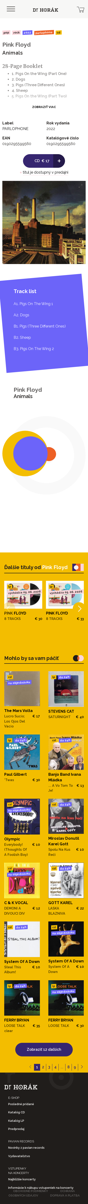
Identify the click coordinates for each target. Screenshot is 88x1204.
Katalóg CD (16, 1112)
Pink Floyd (16, 44)
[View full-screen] (80, 186)
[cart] (80, 9)
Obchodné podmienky (30, 1191)
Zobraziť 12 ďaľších (44, 1049)
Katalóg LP (16, 1120)
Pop (6, 32)
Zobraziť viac (44, 107)
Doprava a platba (65, 1195)
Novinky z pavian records (26, 1147)
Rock (16, 32)
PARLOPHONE (44, 32)
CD (59, 32)
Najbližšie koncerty (22, 1179)
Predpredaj (16, 1129)
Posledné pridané (21, 1104)
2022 (27, 32)
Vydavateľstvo (19, 1156)
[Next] (79, 608)
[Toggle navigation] (11, 9)
